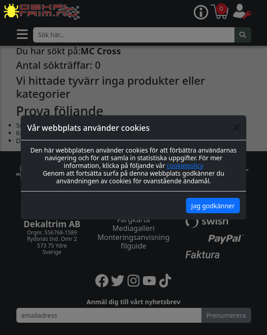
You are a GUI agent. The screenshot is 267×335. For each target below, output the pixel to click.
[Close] (236, 127)
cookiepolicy (185, 165)
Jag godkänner (213, 205)
